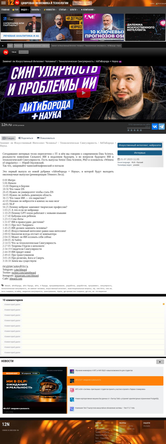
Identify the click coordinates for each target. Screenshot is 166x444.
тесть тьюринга (7, 291)
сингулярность (106, 286)
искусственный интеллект (56, 288)
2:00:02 (7, 233)
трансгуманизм (50, 291)
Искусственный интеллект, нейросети (140, 145)
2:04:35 (7, 236)
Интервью (140, 152)
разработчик (82, 286)
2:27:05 (7, 245)
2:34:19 (7, 248)
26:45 (6, 192)
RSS (164, 304)
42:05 (6, 201)
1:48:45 (7, 230)
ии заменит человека (36, 288)
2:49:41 (7, 254)
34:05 (6, 195)
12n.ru (14, 52)
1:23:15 (7, 219)
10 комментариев (13, 300)
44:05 (6, 204)
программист (93, 286)
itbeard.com (16, 278)
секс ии (109, 288)
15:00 (6, 186)
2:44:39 (7, 251)
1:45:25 (7, 227)
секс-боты (100, 288)
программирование (56, 286)
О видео (8, 138)
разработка (70, 286)
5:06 (5, 183)
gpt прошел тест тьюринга (74, 291)
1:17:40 (7, 216)
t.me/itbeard (20, 269)
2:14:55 (7, 242)
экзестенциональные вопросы (79, 288)
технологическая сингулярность (13, 288)
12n (5, 424)
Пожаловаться (46, 138)
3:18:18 (7, 260)
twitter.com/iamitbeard (24, 272)
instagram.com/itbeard (27, 275)
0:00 (5, 180)
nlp (94, 288)
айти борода (28, 286)
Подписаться (23, 52)
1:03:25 (7, 210)
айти (36, 286)
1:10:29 (7, 213)
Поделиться (25, 138)
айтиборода (16, 286)
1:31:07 (7, 222)
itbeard (7, 286)
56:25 (6, 207)
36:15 (6, 198)
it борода (43, 286)
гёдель (59, 291)
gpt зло (88, 291)
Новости (7, 361)
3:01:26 (7, 257)
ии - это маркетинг (99, 291)
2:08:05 (7, 239)
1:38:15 (7, 224)
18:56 (6, 189)
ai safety (18, 291)
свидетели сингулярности (32, 291)
